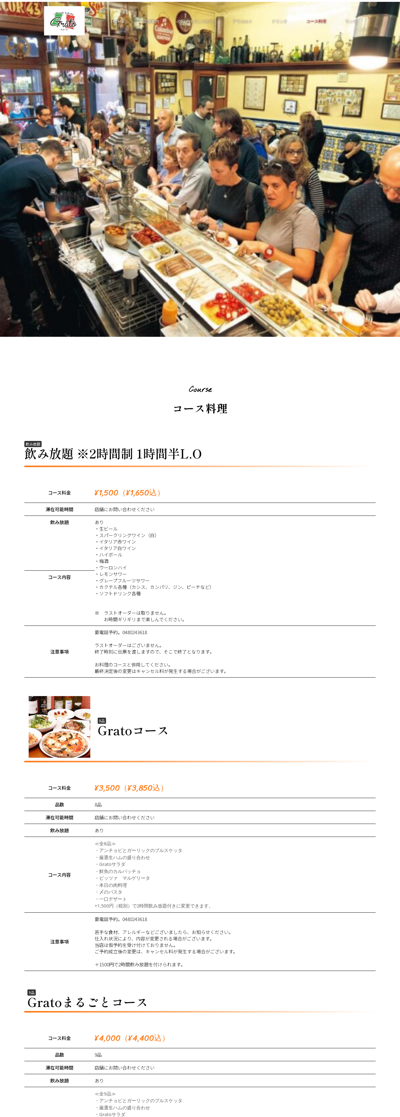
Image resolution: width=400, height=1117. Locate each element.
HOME (117, 21)
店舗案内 (151, 21)
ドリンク (279, 21)
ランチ (351, 21)
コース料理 (316, 21)
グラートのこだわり (196, 21)
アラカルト (243, 21)
